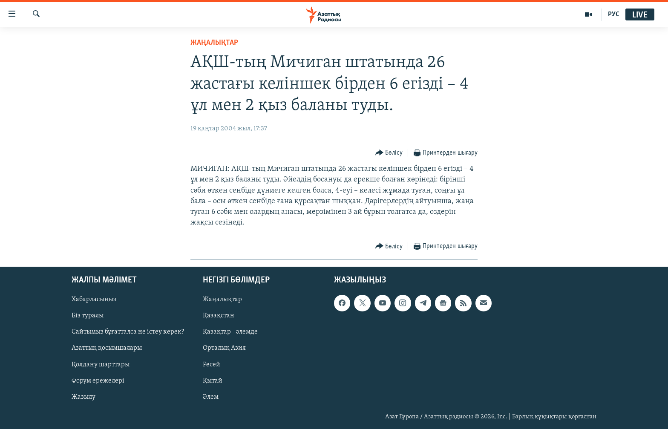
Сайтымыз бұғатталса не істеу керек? (128, 331)
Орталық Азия (224, 348)
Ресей (211, 364)
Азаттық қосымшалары (107, 348)
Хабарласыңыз (94, 299)
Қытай (212, 380)
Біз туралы (88, 315)
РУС (613, 14)
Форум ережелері (98, 380)
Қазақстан (218, 315)
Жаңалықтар (222, 299)
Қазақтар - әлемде (230, 331)
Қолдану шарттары (101, 364)
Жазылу (83, 396)
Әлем (211, 396)
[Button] (389, 153)
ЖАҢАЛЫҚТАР (214, 43)
